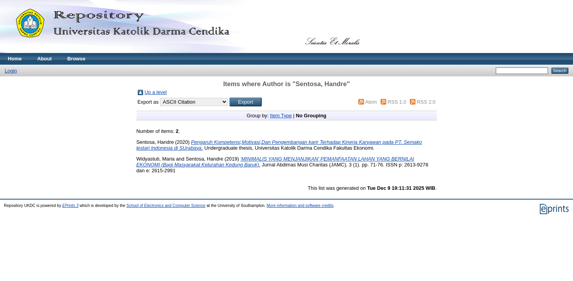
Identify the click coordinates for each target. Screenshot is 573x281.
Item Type (281, 115)
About (44, 59)
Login (11, 71)
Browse (76, 59)
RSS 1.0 (397, 102)
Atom (371, 102)
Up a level (156, 92)
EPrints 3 (70, 205)
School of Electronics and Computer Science (166, 205)
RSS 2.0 (426, 102)
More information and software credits (300, 205)
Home (15, 59)
